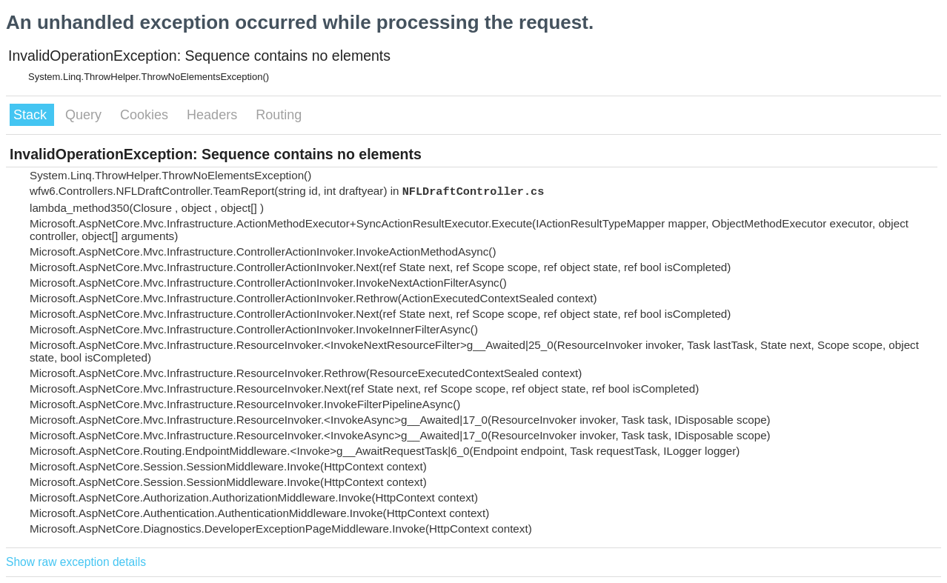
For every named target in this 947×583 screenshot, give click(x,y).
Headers (214, 114)
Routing (279, 114)
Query (85, 114)
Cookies (146, 114)
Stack (31, 114)
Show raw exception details (76, 562)
